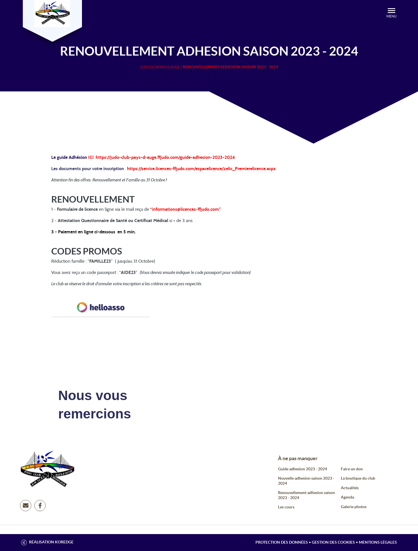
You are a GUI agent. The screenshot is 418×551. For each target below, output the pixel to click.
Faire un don (352, 469)
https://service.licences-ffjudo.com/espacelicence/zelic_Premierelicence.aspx (201, 168)
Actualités (350, 488)
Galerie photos (353, 506)
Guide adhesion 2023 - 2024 (302, 469)
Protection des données (281, 542)
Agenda (347, 497)
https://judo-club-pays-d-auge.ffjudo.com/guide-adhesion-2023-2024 (165, 157)
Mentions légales (378, 542)
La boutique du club (358, 478)
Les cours (286, 507)
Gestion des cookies (333, 542)
